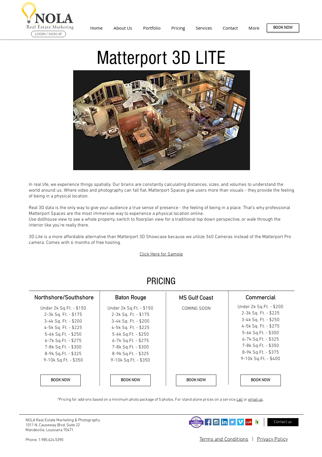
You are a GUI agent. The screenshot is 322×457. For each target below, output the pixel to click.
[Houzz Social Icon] (256, 422)
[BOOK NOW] (283, 28)
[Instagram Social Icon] (216, 422)
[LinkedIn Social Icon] (224, 422)
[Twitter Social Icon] (232, 422)
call (239, 399)
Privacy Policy (272, 439)
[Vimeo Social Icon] (240, 422)
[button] (254, 28)
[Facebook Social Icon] (208, 422)
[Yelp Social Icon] (248, 422)
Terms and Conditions (224, 439)
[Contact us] (282, 422)
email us (255, 399)
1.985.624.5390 (50, 440)
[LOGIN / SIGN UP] (48, 34)
